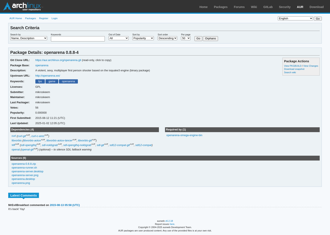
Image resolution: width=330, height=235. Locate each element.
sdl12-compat (143, 145)
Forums (239, 7)
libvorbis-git (85, 140)
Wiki (254, 7)
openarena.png (21, 183)
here (172, 224)
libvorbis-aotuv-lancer (59, 140)
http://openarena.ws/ (47, 75)
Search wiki (290, 72)
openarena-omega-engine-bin (184, 135)
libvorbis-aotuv (32, 140)
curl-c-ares (37, 136)
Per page (185, 34)
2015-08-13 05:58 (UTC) (65, 205)
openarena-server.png (25, 175)
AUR (300, 7)
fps (40, 81)
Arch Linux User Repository (23, 6)
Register (43, 18)
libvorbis (17, 140)
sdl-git (100, 145)
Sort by (136, 34)
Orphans (210, 38)
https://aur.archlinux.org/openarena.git (58, 60)
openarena (41, 65)
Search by (15, 34)
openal (16, 149)
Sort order (163, 34)
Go (198, 38)
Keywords (56, 34)
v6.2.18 (169, 221)
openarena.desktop (23, 179)
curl (14, 136)
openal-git (27, 149)
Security (285, 7)
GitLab (268, 7)
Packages (221, 7)
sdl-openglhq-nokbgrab (77, 145)
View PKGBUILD (293, 66)
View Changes (310, 66)
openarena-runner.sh (24, 167)
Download (317, 7)
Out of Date (114, 34)
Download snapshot (294, 69)
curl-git (22, 136)
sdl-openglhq (28, 145)
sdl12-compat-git (120, 145)
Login (55, 18)
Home (204, 7)
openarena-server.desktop (27, 171)
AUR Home (15, 18)
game (51, 81)
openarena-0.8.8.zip (24, 163)
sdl (13, 145)
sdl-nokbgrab (50, 145)
